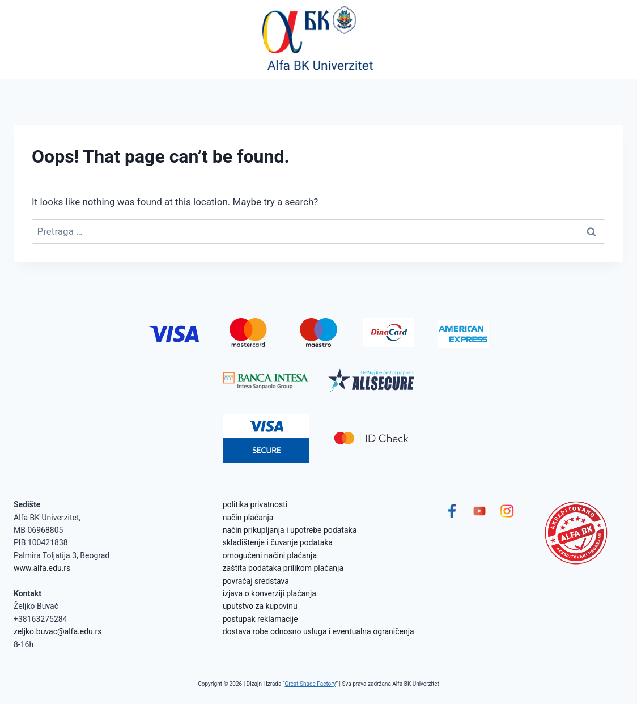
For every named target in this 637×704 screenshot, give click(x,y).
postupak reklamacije (260, 619)
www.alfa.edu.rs (42, 567)
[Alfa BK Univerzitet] (318, 40)
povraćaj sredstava (256, 581)
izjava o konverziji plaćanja (269, 593)
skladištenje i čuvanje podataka (278, 542)
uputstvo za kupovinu (260, 605)
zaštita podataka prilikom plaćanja (283, 567)
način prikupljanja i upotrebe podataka (290, 530)
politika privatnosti (255, 504)
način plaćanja (248, 517)
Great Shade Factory (310, 684)
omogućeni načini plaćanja (270, 555)
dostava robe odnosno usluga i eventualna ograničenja (318, 631)
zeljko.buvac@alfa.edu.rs (57, 631)
